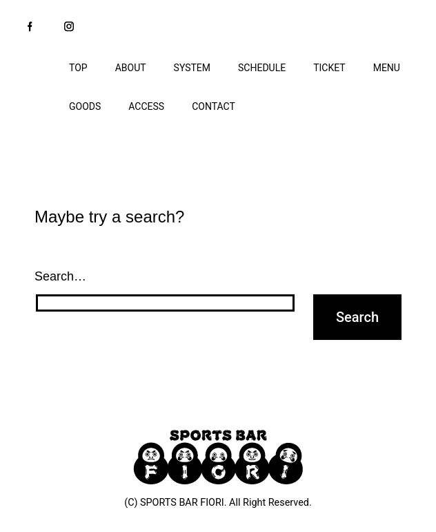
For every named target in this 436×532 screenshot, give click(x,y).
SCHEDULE (262, 67)
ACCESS (146, 106)
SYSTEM (192, 67)
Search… (60, 276)
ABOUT (130, 67)
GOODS (85, 106)
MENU (386, 67)
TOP (78, 67)
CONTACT (213, 106)
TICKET (329, 67)
